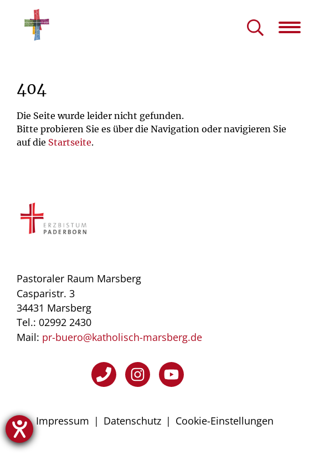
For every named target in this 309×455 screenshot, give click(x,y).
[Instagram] (137, 374)
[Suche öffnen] (255, 28)
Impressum (62, 420)
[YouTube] (171, 374)
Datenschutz (132, 420)
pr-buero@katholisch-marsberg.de (122, 337)
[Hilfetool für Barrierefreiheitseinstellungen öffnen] (19, 429)
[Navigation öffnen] (294, 27)
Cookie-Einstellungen (225, 420)
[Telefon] (103, 374)
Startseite (69, 142)
